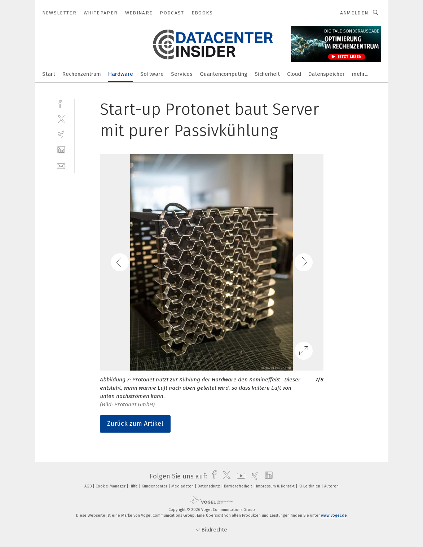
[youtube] (239, 476)
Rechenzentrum (81, 74)
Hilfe (134, 486)
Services (182, 74)
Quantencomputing (223, 74)
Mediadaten (183, 486)
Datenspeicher (326, 74)
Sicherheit (267, 74)
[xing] (61, 134)
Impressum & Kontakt (276, 486)
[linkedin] (61, 149)
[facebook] (61, 103)
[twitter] (61, 118)
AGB (88, 486)
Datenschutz (209, 486)
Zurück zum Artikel (135, 424)
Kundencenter (155, 486)
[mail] (61, 165)
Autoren (331, 486)
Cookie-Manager (111, 486)
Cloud (294, 74)
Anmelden (354, 13)
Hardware (120, 74)
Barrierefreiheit (238, 486)
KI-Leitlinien (310, 486)
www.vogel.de (334, 515)
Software (152, 74)
